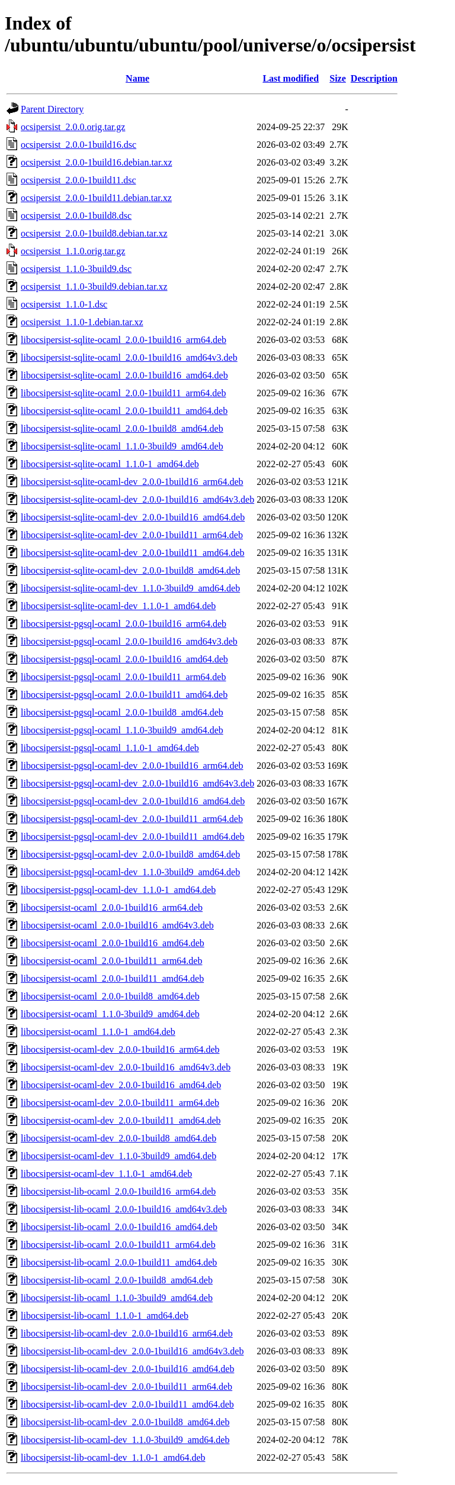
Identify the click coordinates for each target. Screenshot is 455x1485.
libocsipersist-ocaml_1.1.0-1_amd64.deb (98, 1032)
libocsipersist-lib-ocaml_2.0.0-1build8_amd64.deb (117, 1280)
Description (374, 78)
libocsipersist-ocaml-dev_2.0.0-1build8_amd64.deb (118, 1138)
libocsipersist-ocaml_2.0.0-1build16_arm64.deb (112, 907)
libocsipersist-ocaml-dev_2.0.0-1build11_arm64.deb (120, 1103)
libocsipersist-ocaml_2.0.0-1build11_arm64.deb (111, 961)
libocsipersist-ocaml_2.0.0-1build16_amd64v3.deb (117, 925)
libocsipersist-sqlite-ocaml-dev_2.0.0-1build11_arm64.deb (132, 535)
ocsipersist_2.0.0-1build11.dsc (78, 180)
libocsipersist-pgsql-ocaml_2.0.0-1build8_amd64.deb (122, 712)
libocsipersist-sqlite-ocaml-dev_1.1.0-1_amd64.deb (118, 606)
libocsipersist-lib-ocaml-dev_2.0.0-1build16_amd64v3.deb (132, 1351)
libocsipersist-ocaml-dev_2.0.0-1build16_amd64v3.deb (125, 1067)
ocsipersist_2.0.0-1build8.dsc (76, 216)
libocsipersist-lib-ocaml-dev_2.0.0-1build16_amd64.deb (127, 1369)
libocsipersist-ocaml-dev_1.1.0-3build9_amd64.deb (118, 1156)
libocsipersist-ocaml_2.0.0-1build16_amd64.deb (112, 943)
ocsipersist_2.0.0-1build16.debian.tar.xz (96, 162)
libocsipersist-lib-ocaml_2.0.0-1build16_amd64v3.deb (124, 1209)
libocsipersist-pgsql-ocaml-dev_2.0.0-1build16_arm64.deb (132, 766)
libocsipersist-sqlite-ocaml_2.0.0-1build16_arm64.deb (123, 340)
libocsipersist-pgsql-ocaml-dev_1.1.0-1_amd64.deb (118, 890)
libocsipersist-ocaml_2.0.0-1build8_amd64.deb (110, 996)
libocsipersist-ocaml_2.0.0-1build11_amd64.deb (112, 978)
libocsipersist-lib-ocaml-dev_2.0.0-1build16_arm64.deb (127, 1333)
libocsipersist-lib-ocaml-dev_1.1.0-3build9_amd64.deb (125, 1440)
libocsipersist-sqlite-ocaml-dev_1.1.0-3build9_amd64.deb (130, 588)
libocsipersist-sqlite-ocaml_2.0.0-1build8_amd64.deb (122, 428)
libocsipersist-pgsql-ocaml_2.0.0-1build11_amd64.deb (124, 695)
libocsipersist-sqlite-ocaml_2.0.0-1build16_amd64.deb (124, 375)
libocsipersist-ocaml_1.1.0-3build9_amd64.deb (110, 1014)
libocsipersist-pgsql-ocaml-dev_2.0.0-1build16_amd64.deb (133, 801)
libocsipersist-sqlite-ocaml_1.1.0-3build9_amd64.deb (122, 446)
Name (137, 78)
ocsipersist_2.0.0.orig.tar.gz (73, 127)
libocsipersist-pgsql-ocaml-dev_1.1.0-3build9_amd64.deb (130, 872)
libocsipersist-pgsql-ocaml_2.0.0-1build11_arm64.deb (123, 677)
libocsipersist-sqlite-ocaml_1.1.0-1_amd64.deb (110, 464)
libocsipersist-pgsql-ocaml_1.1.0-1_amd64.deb (110, 748)
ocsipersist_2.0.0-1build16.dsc (78, 145)
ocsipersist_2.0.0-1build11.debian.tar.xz (96, 198)
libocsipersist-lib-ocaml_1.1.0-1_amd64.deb (104, 1316)
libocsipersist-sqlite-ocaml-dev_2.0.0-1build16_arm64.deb (132, 482)
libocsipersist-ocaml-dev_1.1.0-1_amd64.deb (106, 1174)
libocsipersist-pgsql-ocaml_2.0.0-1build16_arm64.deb (123, 624)
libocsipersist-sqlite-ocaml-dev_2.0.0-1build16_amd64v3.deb (137, 499)
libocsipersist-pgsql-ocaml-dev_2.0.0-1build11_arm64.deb (132, 819)
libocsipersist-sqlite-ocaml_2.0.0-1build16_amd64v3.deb (129, 357)
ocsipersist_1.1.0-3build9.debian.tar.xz (94, 287)
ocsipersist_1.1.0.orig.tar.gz (73, 251)
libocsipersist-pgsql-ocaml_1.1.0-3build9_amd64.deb (122, 730)
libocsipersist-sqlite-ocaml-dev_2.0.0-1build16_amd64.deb (133, 517)
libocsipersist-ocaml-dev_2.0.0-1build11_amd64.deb (121, 1120)
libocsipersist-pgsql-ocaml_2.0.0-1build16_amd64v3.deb (129, 641)
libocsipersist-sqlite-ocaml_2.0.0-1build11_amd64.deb (124, 411)
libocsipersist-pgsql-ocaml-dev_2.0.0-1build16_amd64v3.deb (137, 783)
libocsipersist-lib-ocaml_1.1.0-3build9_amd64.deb (117, 1298)
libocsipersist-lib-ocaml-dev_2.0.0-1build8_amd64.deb (125, 1422)
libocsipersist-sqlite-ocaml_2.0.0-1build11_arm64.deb (123, 393)
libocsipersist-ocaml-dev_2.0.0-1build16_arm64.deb (120, 1049)
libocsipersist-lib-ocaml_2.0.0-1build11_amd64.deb (119, 1262)
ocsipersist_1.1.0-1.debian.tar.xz (82, 322)
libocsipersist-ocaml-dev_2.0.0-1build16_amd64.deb (121, 1085)
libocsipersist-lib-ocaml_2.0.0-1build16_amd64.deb (119, 1227)
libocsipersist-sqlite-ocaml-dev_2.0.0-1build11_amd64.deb (133, 553)
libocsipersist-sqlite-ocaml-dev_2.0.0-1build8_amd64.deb (130, 570)
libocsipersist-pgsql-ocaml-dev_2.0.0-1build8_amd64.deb (130, 854)
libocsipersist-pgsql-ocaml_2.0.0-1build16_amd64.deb (124, 659)
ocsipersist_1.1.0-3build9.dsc (76, 269)
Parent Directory (52, 109)
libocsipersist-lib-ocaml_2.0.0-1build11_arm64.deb (118, 1245)
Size (337, 78)
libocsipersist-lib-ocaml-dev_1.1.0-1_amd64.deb (113, 1457)
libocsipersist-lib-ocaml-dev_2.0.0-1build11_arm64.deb (126, 1387)
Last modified (290, 78)
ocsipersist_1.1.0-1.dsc (64, 304)
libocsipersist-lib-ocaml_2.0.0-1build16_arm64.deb (118, 1191)
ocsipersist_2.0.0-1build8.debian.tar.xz (94, 233)
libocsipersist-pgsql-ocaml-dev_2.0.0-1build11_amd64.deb (133, 837)
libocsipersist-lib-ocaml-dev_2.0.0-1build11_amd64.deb (127, 1404)
